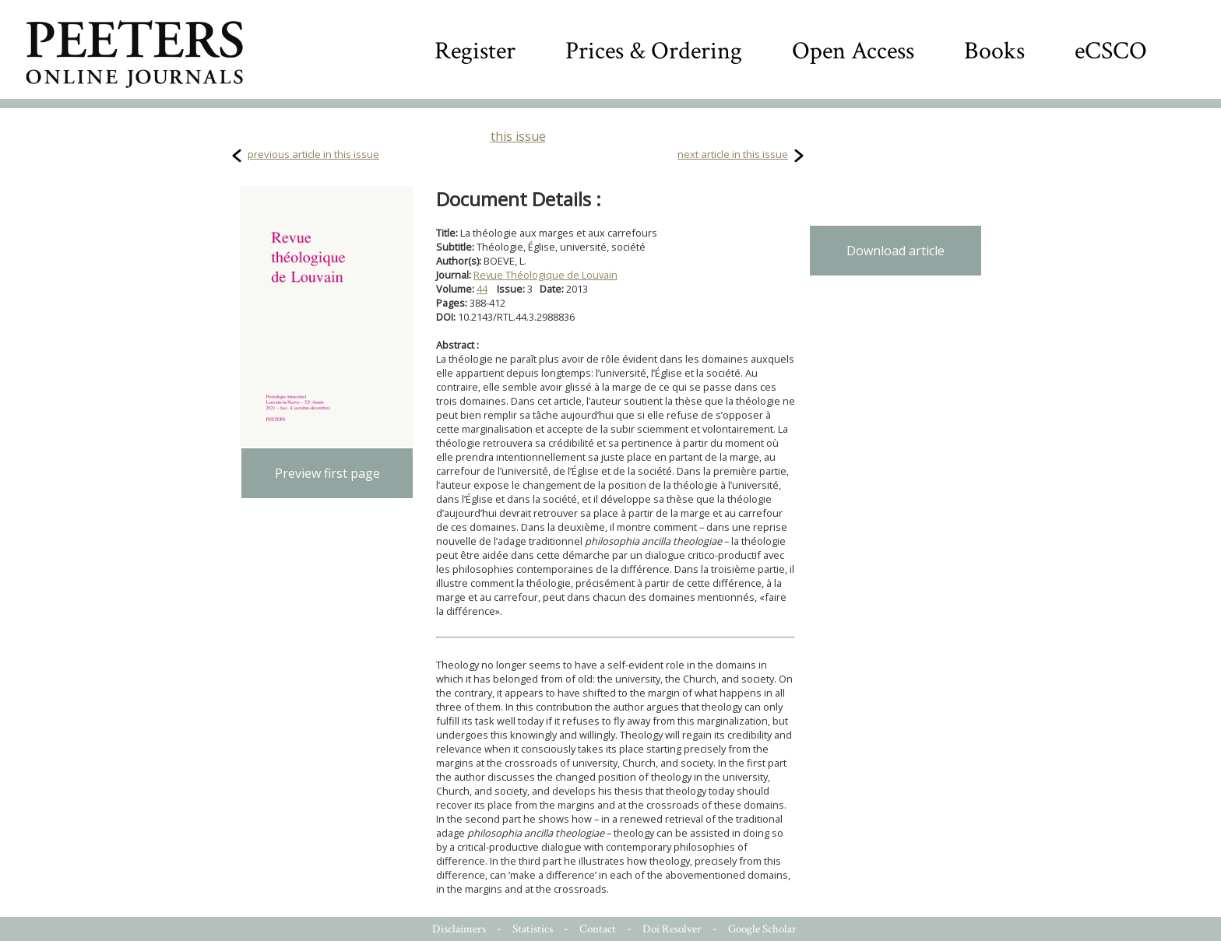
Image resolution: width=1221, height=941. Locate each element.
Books (994, 51)
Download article (895, 250)
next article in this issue (732, 154)
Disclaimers (459, 929)
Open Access (853, 51)
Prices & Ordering (653, 51)
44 (482, 289)
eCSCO (1111, 51)
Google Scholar (762, 929)
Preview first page (327, 473)
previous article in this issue (313, 154)
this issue (518, 136)
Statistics (532, 929)
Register (475, 51)
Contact (597, 929)
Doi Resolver (672, 929)
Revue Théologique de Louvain (545, 275)
